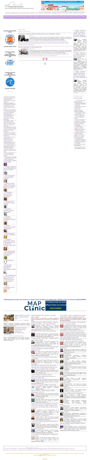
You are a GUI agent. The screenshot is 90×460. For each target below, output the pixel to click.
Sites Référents (9, 241)
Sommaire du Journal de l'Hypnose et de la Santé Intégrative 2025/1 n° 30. (10, 96)
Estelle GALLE (64, 393)
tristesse (29, 56)
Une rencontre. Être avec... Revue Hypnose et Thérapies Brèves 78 (9, 138)
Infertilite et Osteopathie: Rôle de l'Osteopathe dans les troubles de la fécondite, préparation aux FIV (10, 227)
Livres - (42, 16)
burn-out (20, 42)
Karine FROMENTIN (66, 355)
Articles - (30, 16)
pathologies (21, 43)
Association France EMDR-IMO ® (10, 30)
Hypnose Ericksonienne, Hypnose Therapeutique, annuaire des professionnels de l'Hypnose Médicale (79, 116)
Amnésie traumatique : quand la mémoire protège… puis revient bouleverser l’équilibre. (73, 325)
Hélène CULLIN (65, 409)
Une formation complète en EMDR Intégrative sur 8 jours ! (80, 139)
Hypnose (21, 443)
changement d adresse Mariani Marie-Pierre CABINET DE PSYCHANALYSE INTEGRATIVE (16, 308)
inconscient (44, 55)
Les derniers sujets (78, 101)
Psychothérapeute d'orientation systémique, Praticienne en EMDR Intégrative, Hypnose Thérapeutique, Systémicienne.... (75, 345)
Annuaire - (11, 16)
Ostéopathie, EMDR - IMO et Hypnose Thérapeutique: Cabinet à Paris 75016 (10, 152)
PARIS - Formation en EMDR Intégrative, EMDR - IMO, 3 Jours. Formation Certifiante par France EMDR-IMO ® (80, 34)
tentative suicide (22, 44)
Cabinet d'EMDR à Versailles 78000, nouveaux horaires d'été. (22, 294)
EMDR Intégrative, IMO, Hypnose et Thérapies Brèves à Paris (42, 293)
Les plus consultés (78, 104)
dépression (34, 42)
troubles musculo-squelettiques (56, 44)
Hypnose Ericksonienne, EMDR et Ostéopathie (10, 213)
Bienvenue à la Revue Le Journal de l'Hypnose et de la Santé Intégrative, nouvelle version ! (10, 103)
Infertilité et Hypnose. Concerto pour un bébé (10, 198)
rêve (64, 55)
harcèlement (50, 42)
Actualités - (71, 16)
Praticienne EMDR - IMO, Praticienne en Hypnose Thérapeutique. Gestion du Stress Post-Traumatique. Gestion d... (75, 376)
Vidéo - (61, 16)
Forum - (47, 16)
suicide (54, 43)
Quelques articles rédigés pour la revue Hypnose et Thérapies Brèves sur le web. (9, 175)
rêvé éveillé (68, 55)
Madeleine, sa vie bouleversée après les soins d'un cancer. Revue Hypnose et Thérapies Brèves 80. (10, 115)
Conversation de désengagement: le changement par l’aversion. (42, 430)
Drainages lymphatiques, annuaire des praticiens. (77, 158)
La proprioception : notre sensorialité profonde (9, 167)
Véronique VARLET (66, 373)
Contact (83, 16)
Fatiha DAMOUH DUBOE (68, 416)
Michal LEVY (64, 335)
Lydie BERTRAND (65, 402)
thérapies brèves (43, 443)
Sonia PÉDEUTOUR (66, 379)
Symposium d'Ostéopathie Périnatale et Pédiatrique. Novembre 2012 (10, 248)
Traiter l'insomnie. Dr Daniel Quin (41, 407)
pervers (26, 43)
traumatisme (29, 44)
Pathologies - (17, 16)
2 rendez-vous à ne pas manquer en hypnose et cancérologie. (42, 341)
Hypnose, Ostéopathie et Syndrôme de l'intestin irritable (9, 205)
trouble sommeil (44, 44)
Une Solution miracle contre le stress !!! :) (78, 123)
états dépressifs (37, 55)
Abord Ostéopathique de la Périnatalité (10, 265)
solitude (50, 43)
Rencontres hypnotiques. (39, 388)
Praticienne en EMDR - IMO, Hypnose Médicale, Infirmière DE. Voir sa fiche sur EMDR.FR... (75, 382)
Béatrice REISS (65, 361)
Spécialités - (25, 16)
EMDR (5, 443)
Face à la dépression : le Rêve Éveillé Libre (31, 47)
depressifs (24, 55)
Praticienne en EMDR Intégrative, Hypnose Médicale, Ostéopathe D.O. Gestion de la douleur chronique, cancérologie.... (75, 358)
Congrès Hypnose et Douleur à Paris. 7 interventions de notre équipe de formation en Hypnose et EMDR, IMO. (44, 362)
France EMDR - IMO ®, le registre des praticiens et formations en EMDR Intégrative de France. (72, 294)
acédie (20, 55)
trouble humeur (36, 44)
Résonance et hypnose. (38, 423)
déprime (39, 42)
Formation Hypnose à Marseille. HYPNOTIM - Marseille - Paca (10, 67)
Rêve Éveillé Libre (22, 56)
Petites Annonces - (54, 16)
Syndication (44, 449)
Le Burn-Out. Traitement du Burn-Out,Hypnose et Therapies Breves (41, 415)
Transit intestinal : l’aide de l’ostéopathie (9, 219)
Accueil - (6, 16)
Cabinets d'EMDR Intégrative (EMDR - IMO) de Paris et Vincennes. (72, 423)
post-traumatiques (43, 43)
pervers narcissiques (33, 43)
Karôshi (65, 42)
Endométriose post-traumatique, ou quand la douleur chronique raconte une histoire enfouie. (73, 314)
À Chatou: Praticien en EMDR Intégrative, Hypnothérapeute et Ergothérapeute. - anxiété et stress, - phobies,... (75, 370)
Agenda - (65, 16)
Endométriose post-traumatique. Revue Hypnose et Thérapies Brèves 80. (9, 108)
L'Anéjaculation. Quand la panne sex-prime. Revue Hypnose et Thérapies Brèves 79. (10, 120)
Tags (24, 29)
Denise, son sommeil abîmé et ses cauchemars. (9, 125)
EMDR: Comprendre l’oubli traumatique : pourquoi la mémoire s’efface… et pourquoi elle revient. (44, 300)
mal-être (60, 55)
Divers (16, 297)
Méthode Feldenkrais (77, 110)
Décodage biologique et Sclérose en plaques (79, 154)
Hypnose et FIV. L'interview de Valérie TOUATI (9, 191)
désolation (44, 42)
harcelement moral (58, 42)
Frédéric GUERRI (65, 348)
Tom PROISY (64, 368)
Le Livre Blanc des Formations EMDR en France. (9, 147)
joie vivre (49, 55)
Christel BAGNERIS (66, 342)
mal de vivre (55, 55)
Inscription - (78, 16)
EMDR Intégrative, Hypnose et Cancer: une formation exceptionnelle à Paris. (10, 142)
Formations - (36, 16)
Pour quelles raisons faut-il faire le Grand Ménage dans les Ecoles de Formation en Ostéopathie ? (10, 257)
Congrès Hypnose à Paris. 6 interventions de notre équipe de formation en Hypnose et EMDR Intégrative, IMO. (44, 330)
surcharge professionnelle (62, 43)
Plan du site (38, 449)
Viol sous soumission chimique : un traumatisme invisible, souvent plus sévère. (71, 302)
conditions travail (27, 42)
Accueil (19, 29)
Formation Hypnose (12, 443)
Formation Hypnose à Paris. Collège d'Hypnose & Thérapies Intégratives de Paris (10, 50)
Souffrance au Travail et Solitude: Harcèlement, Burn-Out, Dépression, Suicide (42, 34)
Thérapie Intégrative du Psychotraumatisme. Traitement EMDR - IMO (10, 160)
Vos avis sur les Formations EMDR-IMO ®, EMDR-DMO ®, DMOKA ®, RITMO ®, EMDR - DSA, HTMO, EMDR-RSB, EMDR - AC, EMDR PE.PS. (79, 147)
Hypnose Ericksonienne (32, 443)
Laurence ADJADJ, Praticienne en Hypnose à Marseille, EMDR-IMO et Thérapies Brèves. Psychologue (79, 133)
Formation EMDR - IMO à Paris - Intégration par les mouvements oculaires (44, 320)
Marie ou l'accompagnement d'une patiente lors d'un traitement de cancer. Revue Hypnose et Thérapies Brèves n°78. (10, 131)
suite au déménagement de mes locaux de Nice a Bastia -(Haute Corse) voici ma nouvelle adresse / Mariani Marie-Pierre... (17, 316)
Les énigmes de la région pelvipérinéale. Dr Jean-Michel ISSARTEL (10, 236)
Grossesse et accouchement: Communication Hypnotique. (8, 183)
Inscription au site (49, 449)
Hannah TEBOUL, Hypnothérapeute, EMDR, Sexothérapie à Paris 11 (42, 380)
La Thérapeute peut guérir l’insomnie (80, 107)
